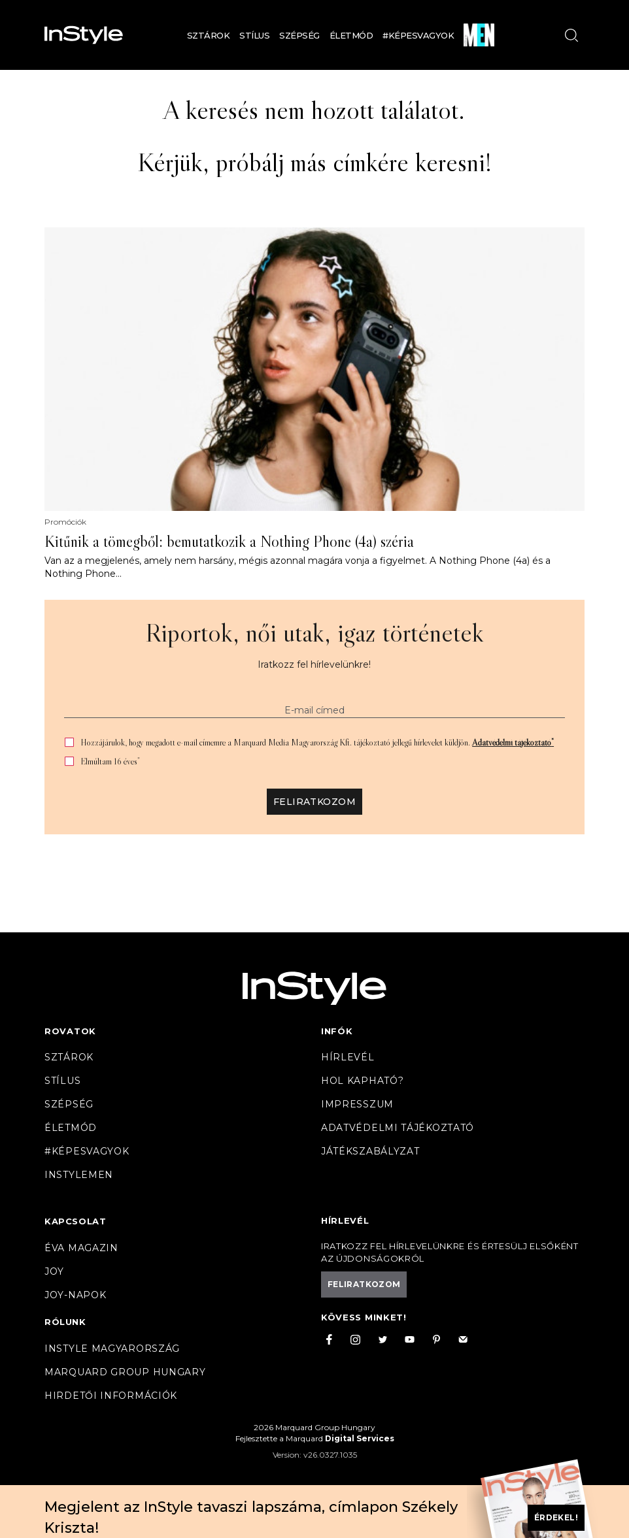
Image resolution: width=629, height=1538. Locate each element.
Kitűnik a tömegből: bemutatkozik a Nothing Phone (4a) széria (229, 541)
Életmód (351, 35)
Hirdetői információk (110, 1395)
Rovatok (70, 1031)
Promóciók (65, 522)
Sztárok (208, 35)
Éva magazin (81, 1248)
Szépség (299, 35)
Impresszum (357, 1104)
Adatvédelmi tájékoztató (513, 742)
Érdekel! (556, 1517)
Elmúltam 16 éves (110, 761)
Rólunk (65, 1322)
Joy (54, 1271)
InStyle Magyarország (112, 1348)
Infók (337, 1031)
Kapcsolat (75, 1221)
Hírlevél (348, 1057)
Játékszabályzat (370, 1151)
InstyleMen (78, 1175)
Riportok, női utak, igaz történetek (314, 632)
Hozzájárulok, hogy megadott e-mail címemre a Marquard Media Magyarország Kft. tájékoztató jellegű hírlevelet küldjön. (317, 742)
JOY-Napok (75, 1295)
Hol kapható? (362, 1081)
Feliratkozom (314, 802)
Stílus (254, 35)
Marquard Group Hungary (124, 1372)
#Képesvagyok (418, 35)
